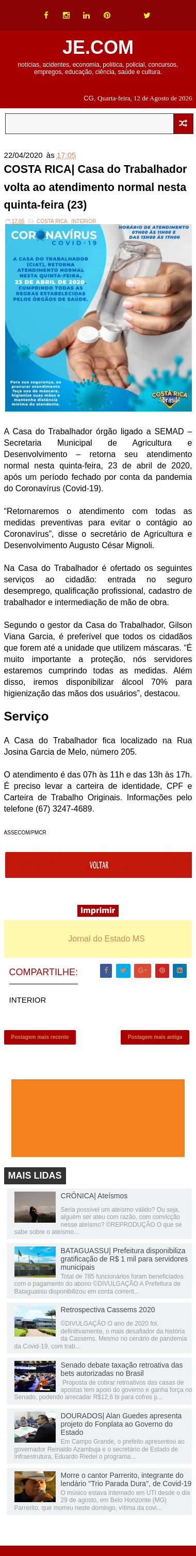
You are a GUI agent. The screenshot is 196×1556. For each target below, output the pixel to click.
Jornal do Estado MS (106, 940)
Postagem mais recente (40, 1041)
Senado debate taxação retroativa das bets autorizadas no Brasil (122, 1374)
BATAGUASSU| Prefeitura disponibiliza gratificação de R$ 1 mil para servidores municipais (124, 1263)
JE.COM (98, 47)
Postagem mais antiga (155, 1041)
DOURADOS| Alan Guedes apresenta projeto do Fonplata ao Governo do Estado (121, 1429)
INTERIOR (83, 223)
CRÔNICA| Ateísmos (94, 1200)
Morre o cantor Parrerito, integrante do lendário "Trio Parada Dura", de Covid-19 (126, 1484)
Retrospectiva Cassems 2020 (108, 1315)
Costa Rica (52, 223)
